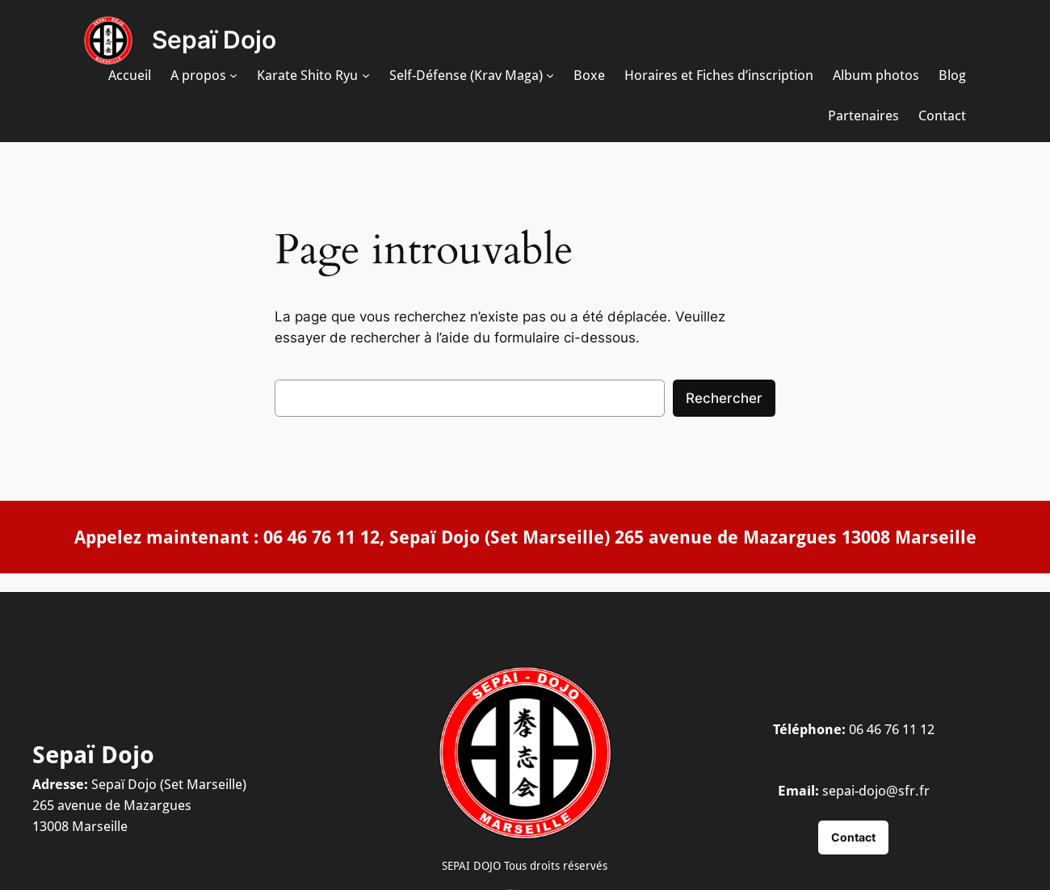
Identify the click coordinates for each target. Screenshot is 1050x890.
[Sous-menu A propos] (233, 75)
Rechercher (724, 398)
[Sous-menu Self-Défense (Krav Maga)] (550, 75)
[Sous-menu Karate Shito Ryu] (366, 75)
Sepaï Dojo (214, 39)
